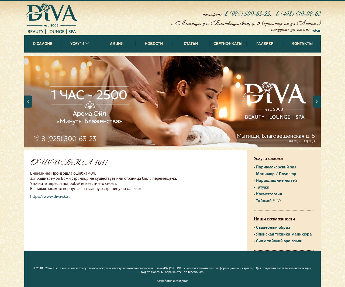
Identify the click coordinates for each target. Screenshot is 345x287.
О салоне (42, 43)
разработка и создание (172, 281)
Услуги (80, 259)
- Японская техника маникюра (283, 234)
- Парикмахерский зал (275, 167)
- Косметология (268, 194)
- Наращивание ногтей (275, 180)
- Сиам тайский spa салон (278, 241)
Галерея (265, 43)
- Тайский (267, 200)
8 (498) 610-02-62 (298, 13)
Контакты (302, 43)
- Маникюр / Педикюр (275, 174)
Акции (116, 43)
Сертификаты (227, 43)
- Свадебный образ (272, 227)
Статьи (191, 43)
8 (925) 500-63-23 (247, 13)
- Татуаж (261, 187)
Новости (154, 43)
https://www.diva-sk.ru (50, 196)
